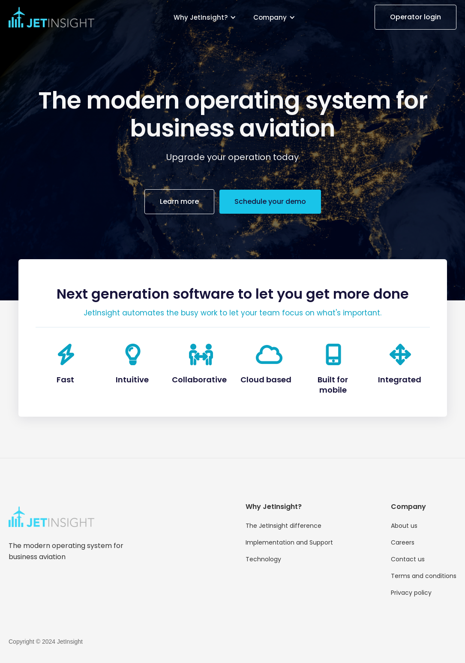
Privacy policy (411, 592)
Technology (263, 559)
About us (404, 525)
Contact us (408, 559)
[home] (51, 17)
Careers (402, 542)
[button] (205, 17)
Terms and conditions (423, 576)
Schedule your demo (270, 201)
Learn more (179, 201)
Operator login (415, 17)
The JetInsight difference (283, 525)
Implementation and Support (289, 542)
